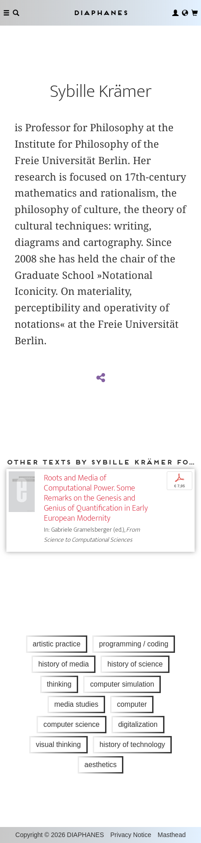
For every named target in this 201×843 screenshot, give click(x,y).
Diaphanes (100, 12)
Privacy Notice (131, 834)
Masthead (171, 834)
